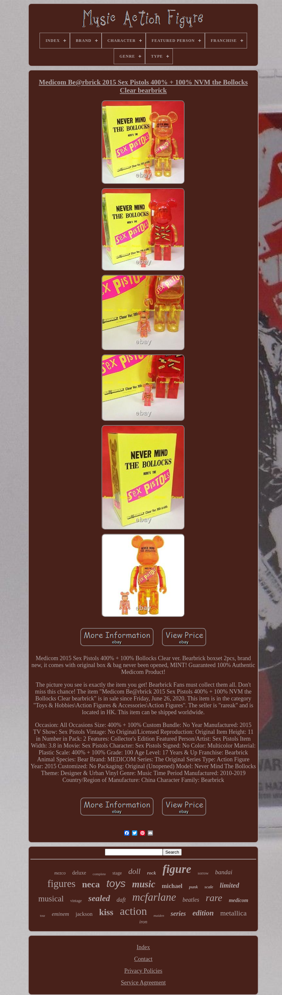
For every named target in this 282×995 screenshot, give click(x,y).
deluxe (79, 873)
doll (134, 871)
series (178, 913)
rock (151, 873)
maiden (159, 915)
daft (121, 899)
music (143, 884)
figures (61, 883)
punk (193, 886)
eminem (60, 914)
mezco (60, 873)
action (133, 911)
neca (91, 884)
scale (209, 886)
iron (143, 921)
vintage (76, 900)
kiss (106, 912)
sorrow (203, 873)
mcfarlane (154, 897)
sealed (99, 898)
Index (143, 947)
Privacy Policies (143, 971)
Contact (143, 959)
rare (214, 897)
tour (42, 915)
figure (176, 869)
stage (117, 873)
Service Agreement (143, 982)
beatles (191, 899)
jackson (83, 914)
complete (99, 874)
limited (230, 885)
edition (203, 913)
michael (172, 885)
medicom (238, 900)
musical (51, 898)
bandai (223, 872)
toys (115, 883)
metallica (233, 913)
